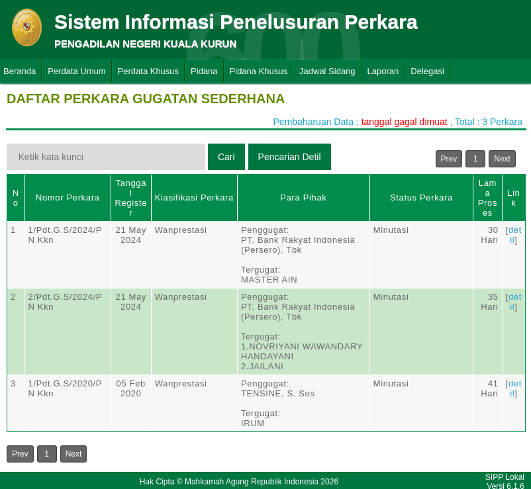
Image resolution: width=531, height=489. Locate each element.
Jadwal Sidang (327, 71)
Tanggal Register (131, 198)
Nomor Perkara (68, 197)
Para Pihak (303, 197)
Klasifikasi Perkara (194, 197)
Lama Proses (487, 198)
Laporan (383, 71)
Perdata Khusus (148, 71)
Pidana (204, 71)
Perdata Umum (76, 71)
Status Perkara (421, 197)
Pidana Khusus (258, 71)
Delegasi (427, 71)
